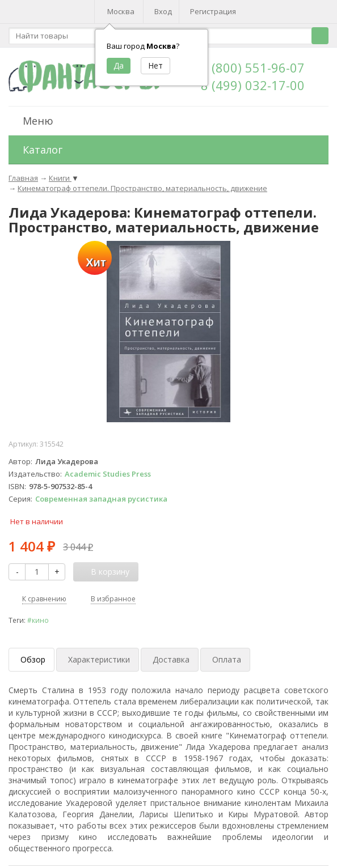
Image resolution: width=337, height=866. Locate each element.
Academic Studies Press (108, 474)
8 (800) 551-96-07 (253, 67)
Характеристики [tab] (99, 659)
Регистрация (213, 11)
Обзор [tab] (32, 659)
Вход (163, 11)
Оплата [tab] (226, 659)
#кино (38, 620)
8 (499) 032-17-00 (253, 85)
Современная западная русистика (101, 499)
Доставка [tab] (171, 659)
